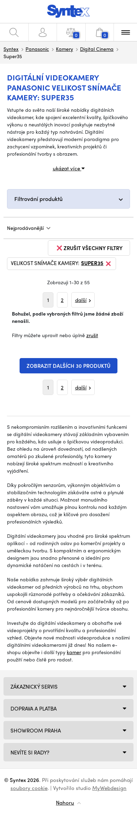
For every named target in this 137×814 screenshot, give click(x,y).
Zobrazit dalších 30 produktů (68, 366)
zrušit (92, 335)
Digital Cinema (97, 48)
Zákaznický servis (34, 686)
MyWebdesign (109, 788)
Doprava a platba (33, 708)
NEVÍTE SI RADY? (29, 752)
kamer (74, 652)
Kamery (64, 48)
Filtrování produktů (38, 199)
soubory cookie (29, 788)
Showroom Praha (35, 730)
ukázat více (69, 168)
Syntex (11, 48)
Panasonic (37, 48)
